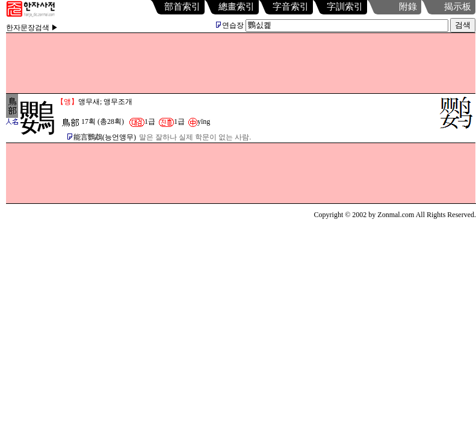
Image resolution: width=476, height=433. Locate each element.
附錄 (408, 6)
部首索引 (182, 6)
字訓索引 (345, 6)
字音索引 (291, 6)
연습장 (230, 25)
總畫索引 (236, 6)
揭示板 (457, 6)
